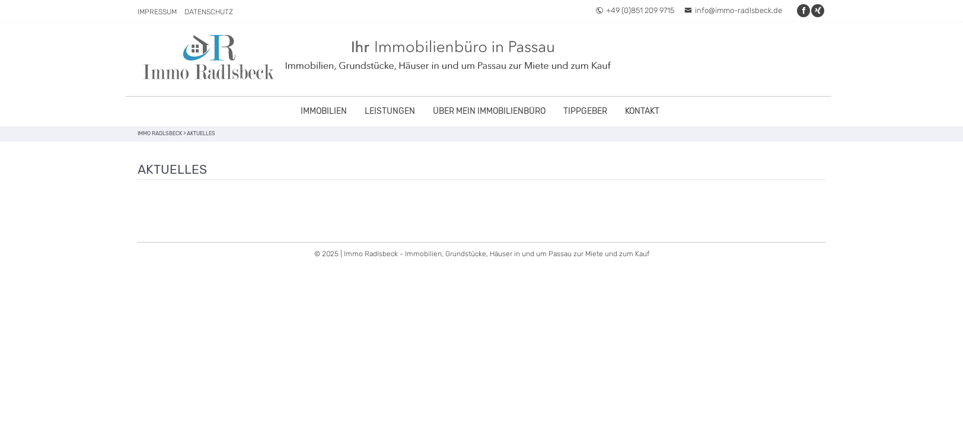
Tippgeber (585, 111)
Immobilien (324, 111)
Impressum (157, 12)
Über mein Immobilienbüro (489, 111)
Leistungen (390, 111)
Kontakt (642, 111)
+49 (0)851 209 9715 (634, 10)
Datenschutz (208, 12)
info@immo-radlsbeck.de (733, 10)
